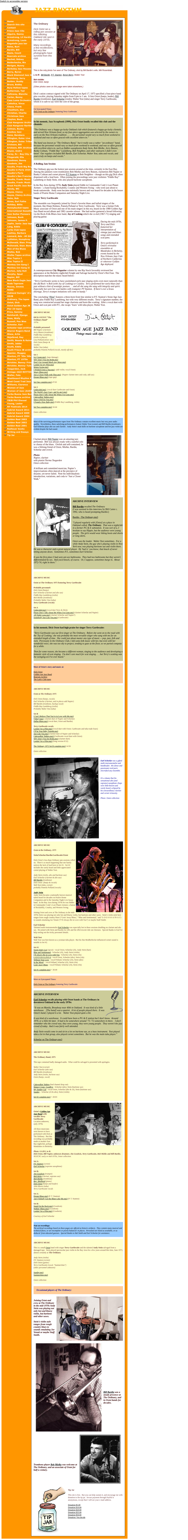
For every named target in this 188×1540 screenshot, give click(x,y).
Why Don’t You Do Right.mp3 (46, 360)
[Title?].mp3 (39, 719)
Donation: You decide (76, 1517)
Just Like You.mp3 (41, 734)
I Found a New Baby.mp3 (44, 402)
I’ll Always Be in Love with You (47, 955)
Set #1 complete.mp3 (42, 970)
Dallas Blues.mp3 (41, 721)
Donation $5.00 (74, 1505)
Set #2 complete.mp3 (42, 1097)
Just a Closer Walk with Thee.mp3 (47, 375)
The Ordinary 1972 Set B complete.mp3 (50, 746)
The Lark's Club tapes (42, 679)
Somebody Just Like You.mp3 (46, 617)
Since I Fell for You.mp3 (43, 399)
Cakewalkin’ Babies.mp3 (44, 397)
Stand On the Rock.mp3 (43, 1206)
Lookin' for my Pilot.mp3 (44, 365)
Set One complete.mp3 (43, 382)
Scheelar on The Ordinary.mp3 (48, 1039)
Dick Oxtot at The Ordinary (45, 984)
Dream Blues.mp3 (41, 377)
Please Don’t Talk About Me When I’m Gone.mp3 (54, 394)
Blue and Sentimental (42, 952)
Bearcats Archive (40, 677)
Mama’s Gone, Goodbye (43, 1087)
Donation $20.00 (74, 1510)
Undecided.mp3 (40, 389)
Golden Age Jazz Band (43, 674)
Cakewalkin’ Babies (42, 1084)
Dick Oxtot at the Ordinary (44, 111)
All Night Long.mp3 (42, 615)
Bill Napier (53, 439)
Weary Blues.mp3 (41, 372)
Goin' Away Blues (41, 965)
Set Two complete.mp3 (43, 407)
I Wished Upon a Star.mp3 (44, 370)
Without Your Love (41, 960)
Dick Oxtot (38, 672)
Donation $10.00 (74, 1507)
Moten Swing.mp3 (41, 367)
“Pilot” (52, 297)
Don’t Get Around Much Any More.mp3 (50, 362)
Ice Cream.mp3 (40, 357)
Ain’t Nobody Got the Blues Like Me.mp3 (50, 1199)
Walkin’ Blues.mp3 (41, 1209)
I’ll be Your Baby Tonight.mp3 (46, 731)
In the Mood (38, 962)
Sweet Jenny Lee (40, 950)
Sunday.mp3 (39, 1272)
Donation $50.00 (74, 1515)
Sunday (37, 1092)
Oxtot (48, 1247)
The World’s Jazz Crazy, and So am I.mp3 (50, 392)
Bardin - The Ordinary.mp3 (85, 517)
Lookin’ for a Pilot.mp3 (43, 729)
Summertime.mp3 (41, 1275)
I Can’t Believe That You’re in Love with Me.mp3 (54, 716)
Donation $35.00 (74, 1512)
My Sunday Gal (40, 1089)
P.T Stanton (71, 174)
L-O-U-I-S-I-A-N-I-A (42, 957)
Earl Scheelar (58, 99)
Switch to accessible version (14, 1)
